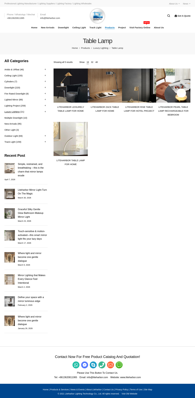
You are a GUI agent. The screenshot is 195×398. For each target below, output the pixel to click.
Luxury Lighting (100, 48)
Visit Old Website (129, 394)
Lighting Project (12, 105)
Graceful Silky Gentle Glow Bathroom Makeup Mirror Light (30, 213)
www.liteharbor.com (130, 377)
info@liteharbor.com (97, 377)
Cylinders (9, 81)
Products (85, 48)
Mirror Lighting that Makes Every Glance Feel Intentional (31, 279)
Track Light (9, 142)
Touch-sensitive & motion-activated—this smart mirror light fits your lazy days (32, 235)
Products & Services (59, 389)
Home (75, 48)
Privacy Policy (121, 389)
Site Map (148, 389)
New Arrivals (10, 123)
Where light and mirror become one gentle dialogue (29, 257)
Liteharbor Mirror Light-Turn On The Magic (32, 192)
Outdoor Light (11, 136)
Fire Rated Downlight (14, 93)
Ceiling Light (10, 75)
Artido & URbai (11, 69)
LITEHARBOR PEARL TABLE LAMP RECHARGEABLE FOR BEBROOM (173, 111)
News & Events (78, 389)
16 (88, 62)
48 (96, 62)
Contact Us (108, 389)
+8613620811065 (67, 377)
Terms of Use (136, 389)
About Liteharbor (94, 389)
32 (92, 62)
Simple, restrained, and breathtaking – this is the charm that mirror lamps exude (31, 170)
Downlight (9, 87)
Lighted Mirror (11, 99)
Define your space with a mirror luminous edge (31, 299)
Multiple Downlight (13, 118)
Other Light (9, 130)
